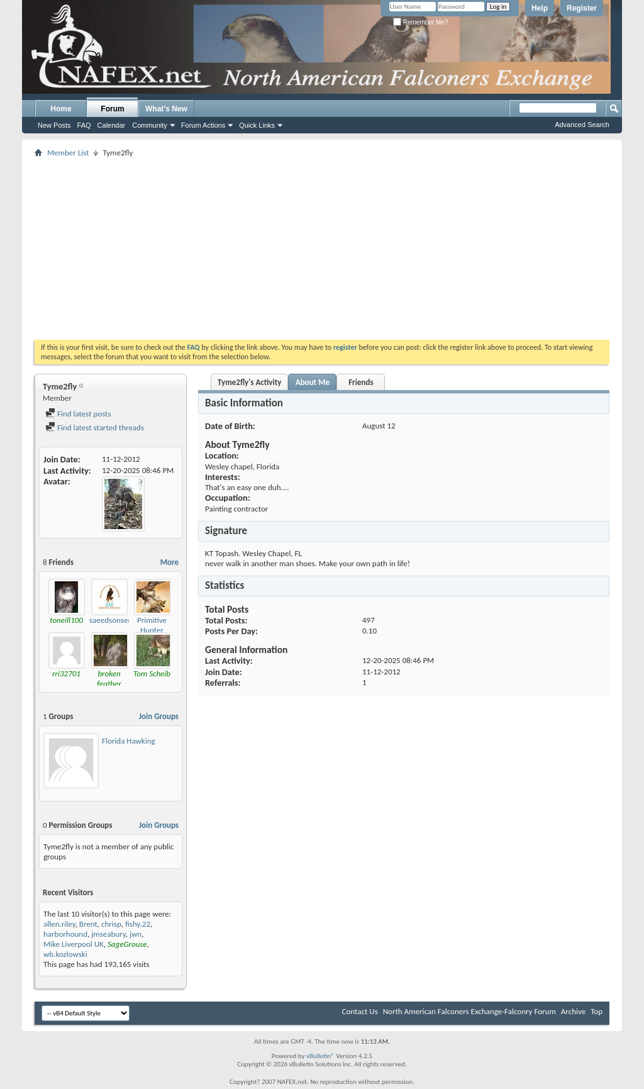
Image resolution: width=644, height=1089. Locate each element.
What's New (166, 108)
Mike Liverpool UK (73, 944)
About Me (313, 382)
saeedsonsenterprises (125, 620)
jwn (136, 934)
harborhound (65, 934)
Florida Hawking (128, 741)
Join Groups (159, 716)
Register (582, 8)
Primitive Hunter (152, 625)
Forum (112, 108)
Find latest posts (78, 413)
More (169, 562)
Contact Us (360, 1011)
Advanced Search (582, 124)
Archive (573, 1011)
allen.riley (59, 924)
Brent (88, 924)
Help (539, 8)
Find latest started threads (94, 427)
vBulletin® (320, 1056)
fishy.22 (137, 924)
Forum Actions (203, 125)
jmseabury (108, 934)
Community (149, 125)
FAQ (84, 125)
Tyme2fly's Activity (249, 382)
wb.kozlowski (65, 954)
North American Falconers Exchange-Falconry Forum (469, 1011)
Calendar (111, 125)
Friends (360, 382)
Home (60, 108)
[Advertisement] (322, 248)
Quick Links (257, 125)
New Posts (54, 125)
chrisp (111, 924)
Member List (68, 152)
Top (596, 1011)
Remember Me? (420, 22)
